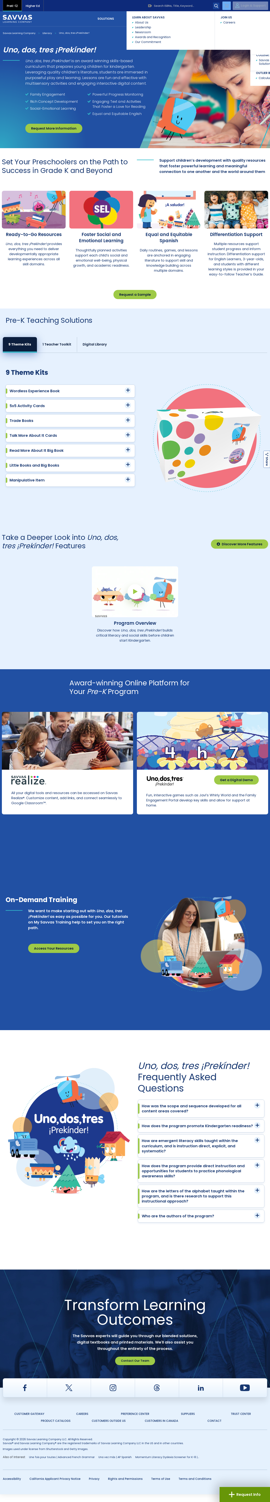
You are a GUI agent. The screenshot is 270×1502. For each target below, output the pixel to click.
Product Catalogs (55, 1428)
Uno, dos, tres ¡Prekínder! (74, 33)
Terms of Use (160, 1486)
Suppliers (188, 1422)
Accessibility (12, 1486)
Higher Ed (33, 6)
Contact (251, 18)
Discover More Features (239, 544)
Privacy (94, 1486)
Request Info (245, 1494)
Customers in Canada (161, 1428)
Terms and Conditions (195, 1486)
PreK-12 (12, 6)
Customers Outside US (109, 1428)
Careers (82, 1422)
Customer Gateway (29, 1422)
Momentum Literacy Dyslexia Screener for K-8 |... (167, 1465)
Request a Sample (135, 294)
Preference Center (135, 1422)
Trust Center (241, 1422)
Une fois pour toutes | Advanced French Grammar (62, 1465)
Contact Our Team (135, 1368)
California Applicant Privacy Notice (54, 1486)
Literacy (47, 33)
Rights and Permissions (125, 1486)
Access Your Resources (54, 956)
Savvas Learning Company (19, 33)
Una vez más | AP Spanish (115, 1465)
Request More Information (53, 128)
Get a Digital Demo (236, 780)
